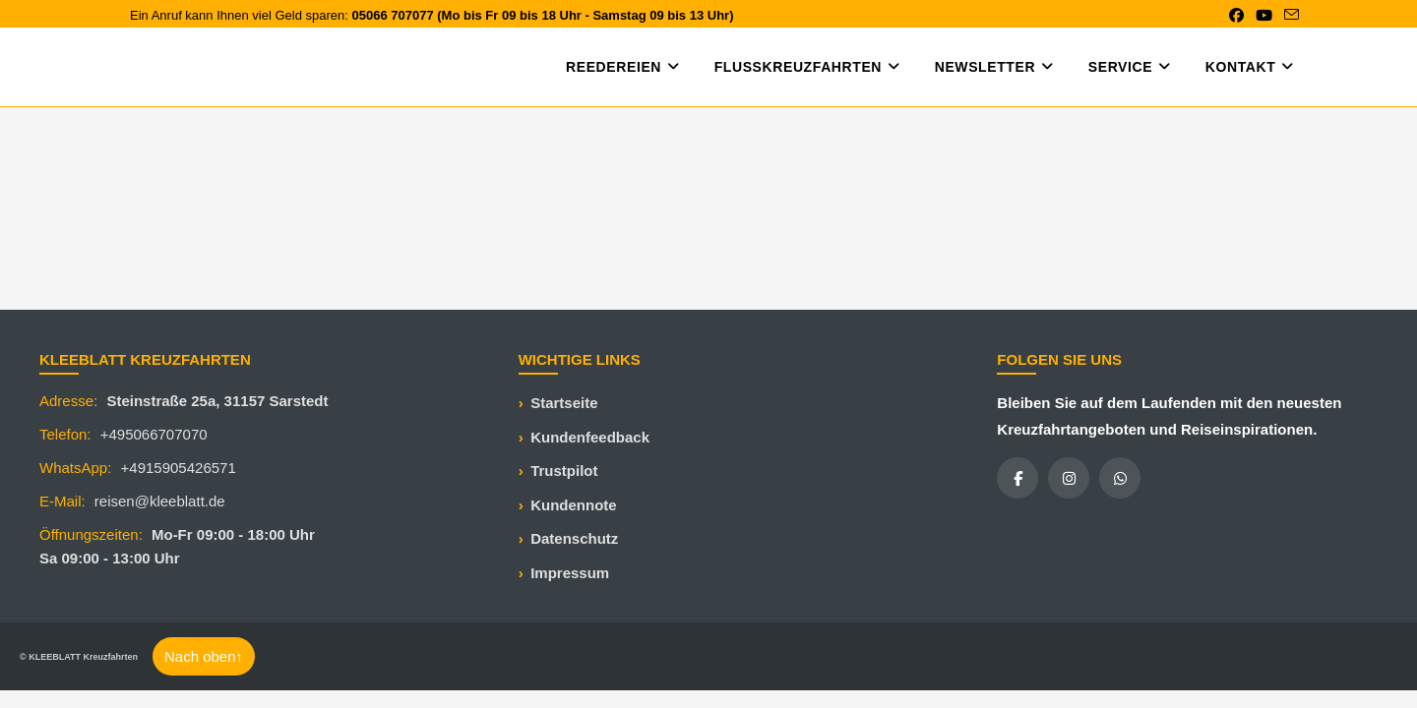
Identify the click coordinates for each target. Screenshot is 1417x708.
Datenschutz (574, 538)
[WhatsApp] (1119, 478)
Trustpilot (563, 470)
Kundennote (573, 505)
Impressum (569, 572)
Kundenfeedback (589, 437)
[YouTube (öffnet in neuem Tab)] (1264, 16)
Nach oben (203, 656)
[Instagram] (1068, 478)
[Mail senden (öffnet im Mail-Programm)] (1288, 16)
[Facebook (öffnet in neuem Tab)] (1236, 16)
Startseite (563, 402)
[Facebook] (1017, 478)
